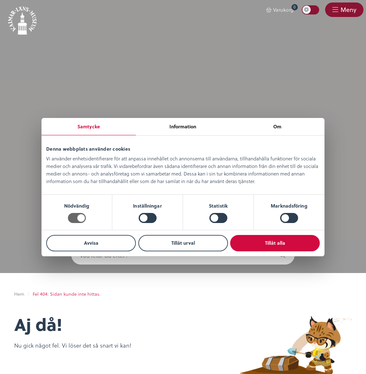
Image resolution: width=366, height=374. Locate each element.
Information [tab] (182, 126)
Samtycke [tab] (88, 126)
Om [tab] (277, 126)
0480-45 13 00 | (154, 347)
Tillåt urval (183, 242)
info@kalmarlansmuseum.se (204, 347)
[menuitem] (280, 10)
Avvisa (91, 242)
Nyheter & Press (149, 256)
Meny (347, 10)
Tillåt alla (275, 242)
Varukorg (285, 9)
